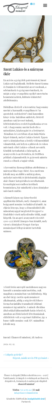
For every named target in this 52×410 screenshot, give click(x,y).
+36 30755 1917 (26, 390)
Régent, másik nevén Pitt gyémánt (30, 357)
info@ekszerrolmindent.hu (26, 393)
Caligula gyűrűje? (14, 354)
